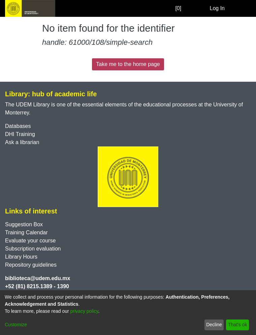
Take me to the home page (128, 64)
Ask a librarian (22, 142)
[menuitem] (203, 8)
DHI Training (20, 134)
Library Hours (21, 257)
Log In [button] (217, 8)
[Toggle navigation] (241, 8)
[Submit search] (194, 8)
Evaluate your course (30, 240)
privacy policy (84, 311)
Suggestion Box (24, 224)
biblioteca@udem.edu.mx (37, 278)
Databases (18, 126)
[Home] (30, 8)
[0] (171, 8)
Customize (16, 324)
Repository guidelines (31, 265)
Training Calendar (26, 232)
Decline (214, 324)
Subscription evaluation (33, 249)
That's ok (237, 324)
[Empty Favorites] (184, 8)
